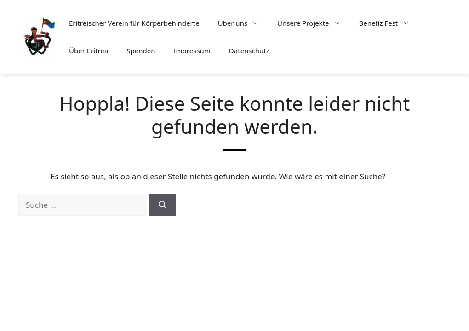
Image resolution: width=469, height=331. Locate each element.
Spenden (140, 50)
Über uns (243, 23)
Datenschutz (249, 50)
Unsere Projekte (313, 23)
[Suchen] (162, 205)
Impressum (192, 50)
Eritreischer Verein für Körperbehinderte (134, 23)
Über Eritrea (88, 50)
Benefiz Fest (389, 23)
